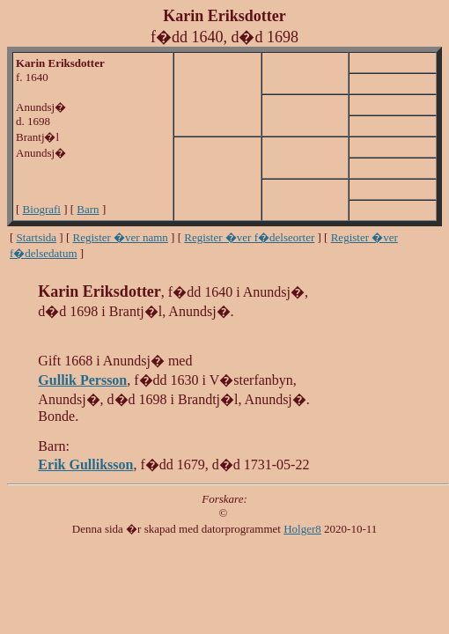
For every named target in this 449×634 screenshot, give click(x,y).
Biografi (42, 209)
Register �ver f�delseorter (249, 237)
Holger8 (302, 528)
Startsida (37, 237)
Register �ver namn (120, 237)
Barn (88, 209)
